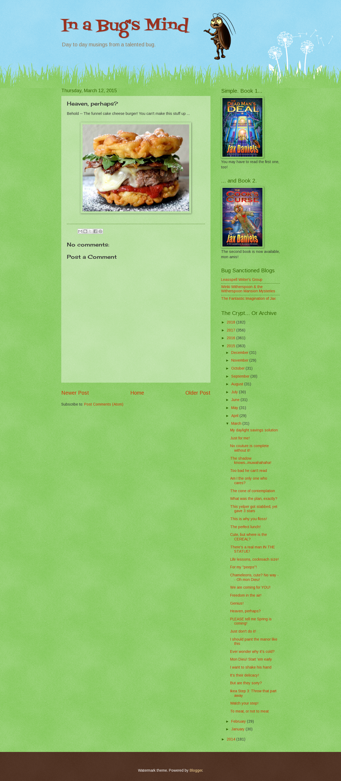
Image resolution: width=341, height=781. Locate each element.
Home (137, 393)
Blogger (196, 770)
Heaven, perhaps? (245, 611)
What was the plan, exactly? (253, 499)
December (240, 353)
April (235, 416)
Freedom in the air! (245, 595)
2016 (231, 338)
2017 (231, 330)
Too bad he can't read (248, 471)
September (240, 376)
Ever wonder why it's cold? (252, 652)
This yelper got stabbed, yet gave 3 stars (253, 509)
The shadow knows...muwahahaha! (250, 460)
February (239, 721)
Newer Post (75, 393)
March (236, 424)
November (240, 360)
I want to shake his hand (250, 667)
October (238, 368)
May (235, 408)
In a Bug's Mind (125, 26)
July (235, 392)
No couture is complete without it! (249, 448)
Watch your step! (244, 703)
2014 (231, 739)
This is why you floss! (248, 519)
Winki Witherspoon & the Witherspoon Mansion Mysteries (248, 289)
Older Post (197, 393)
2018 (231, 322)
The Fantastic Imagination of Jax (248, 299)
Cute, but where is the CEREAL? (248, 537)
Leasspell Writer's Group (241, 280)
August (237, 384)
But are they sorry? (246, 683)
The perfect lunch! (245, 527)
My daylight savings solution (254, 430)
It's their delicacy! (244, 675)
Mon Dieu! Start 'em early (251, 659)
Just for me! (240, 438)
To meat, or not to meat (249, 711)
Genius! (236, 603)
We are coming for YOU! (250, 587)
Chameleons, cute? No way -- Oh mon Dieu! (254, 577)
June (236, 400)
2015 (231, 346)
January (238, 729)
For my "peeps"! (243, 567)
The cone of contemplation (252, 491)
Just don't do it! (243, 631)
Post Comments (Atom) (103, 404)
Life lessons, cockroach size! (254, 559)
